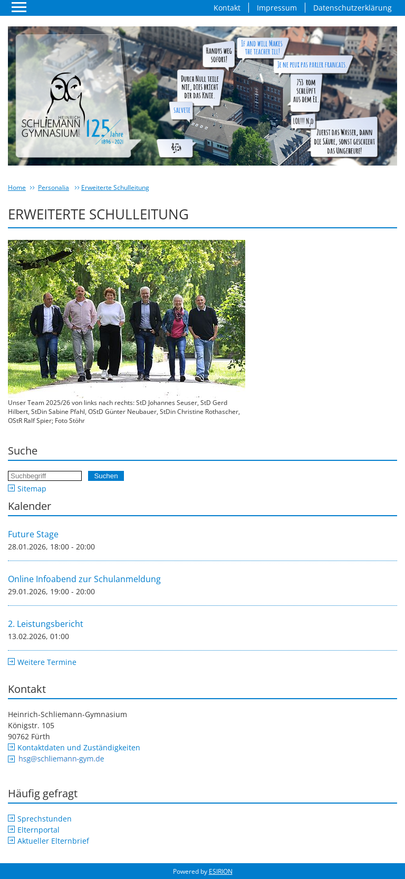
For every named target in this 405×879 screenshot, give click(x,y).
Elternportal (38, 830)
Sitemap (31, 489)
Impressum (277, 8)
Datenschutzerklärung (352, 8)
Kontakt (227, 8)
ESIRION (221, 871)
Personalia (53, 187)
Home (17, 187)
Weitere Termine (46, 662)
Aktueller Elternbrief (53, 841)
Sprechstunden (44, 819)
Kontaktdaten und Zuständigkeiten (78, 747)
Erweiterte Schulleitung (115, 187)
